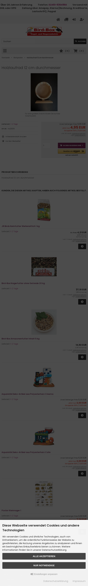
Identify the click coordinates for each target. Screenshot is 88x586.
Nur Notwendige (44, 565)
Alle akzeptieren (44, 556)
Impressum (79, 581)
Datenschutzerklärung (55, 581)
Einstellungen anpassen (44, 574)
